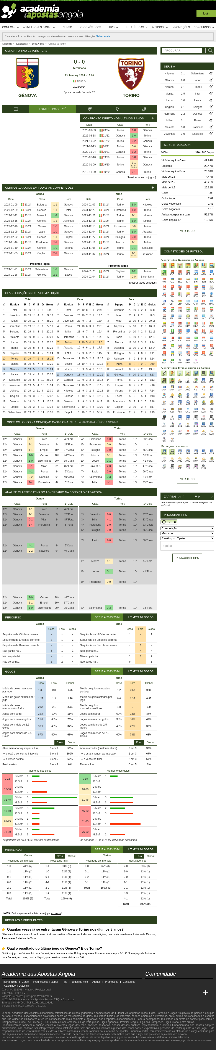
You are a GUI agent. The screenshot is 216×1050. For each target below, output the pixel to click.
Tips (114, 27)
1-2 (134, 151)
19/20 (106, 157)
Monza (42, 226)
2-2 (31, 476)
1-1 (134, 162)
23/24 (106, 130)
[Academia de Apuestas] (181, 993)
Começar (11, 27)
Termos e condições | (14, 1002)
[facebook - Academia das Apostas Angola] (173, 983)
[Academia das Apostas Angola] (149, 993)
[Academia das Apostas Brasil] (165, 993)
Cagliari (41, 253)
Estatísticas (137, 27)
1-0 (134, 130)
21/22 (106, 135)
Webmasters (44, 996)
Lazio (42, 231)
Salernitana (41, 269)
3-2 (134, 141)
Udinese (147, 215)
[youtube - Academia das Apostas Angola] (165, 983)
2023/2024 (79, 86)
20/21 (106, 146)
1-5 (183, 93)
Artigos (160, 27)
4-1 (31, 471)
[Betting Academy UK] (197, 993)
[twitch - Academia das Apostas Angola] (149, 983)
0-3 (109, 476)
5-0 (183, 127)
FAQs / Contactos (64, 999)
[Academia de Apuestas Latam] (189, 993)
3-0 (134, 157)
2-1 (55, 242)
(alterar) (165, 505)
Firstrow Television (178, 1037)
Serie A (79, 81)
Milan (14, 320)
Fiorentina (120, 210)
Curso (67, 27)
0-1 (134, 171)
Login (206, 13)
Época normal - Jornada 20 (79, 92)
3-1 (183, 120)
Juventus (68, 220)
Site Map (7, 992)
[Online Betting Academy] (173, 993)
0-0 (134, 146)
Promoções (181, 27)
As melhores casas (39, 27)
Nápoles (147, 204)
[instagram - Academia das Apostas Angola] (181, 983)
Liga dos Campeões (151, 1022)
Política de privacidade (40, 1002)
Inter (68, 210)
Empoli (69, 237)
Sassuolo (41, 215)
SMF (24, 992)
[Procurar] (209, 50)
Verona (68, 247)
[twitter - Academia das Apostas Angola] (157, 983)
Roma (14, 347)
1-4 (31, 482)
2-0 (134, 237)
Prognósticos (90, 27)
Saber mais (103, 36)
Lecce (68, 274)
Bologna (42, 204)
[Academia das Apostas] (157, 993)
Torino (131, 95)
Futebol (119, 1013)
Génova (27, 95)
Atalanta (147, 231)
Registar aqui (43, 989)
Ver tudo (187, 231)
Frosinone (41, 242)
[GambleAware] (12, 1046)
